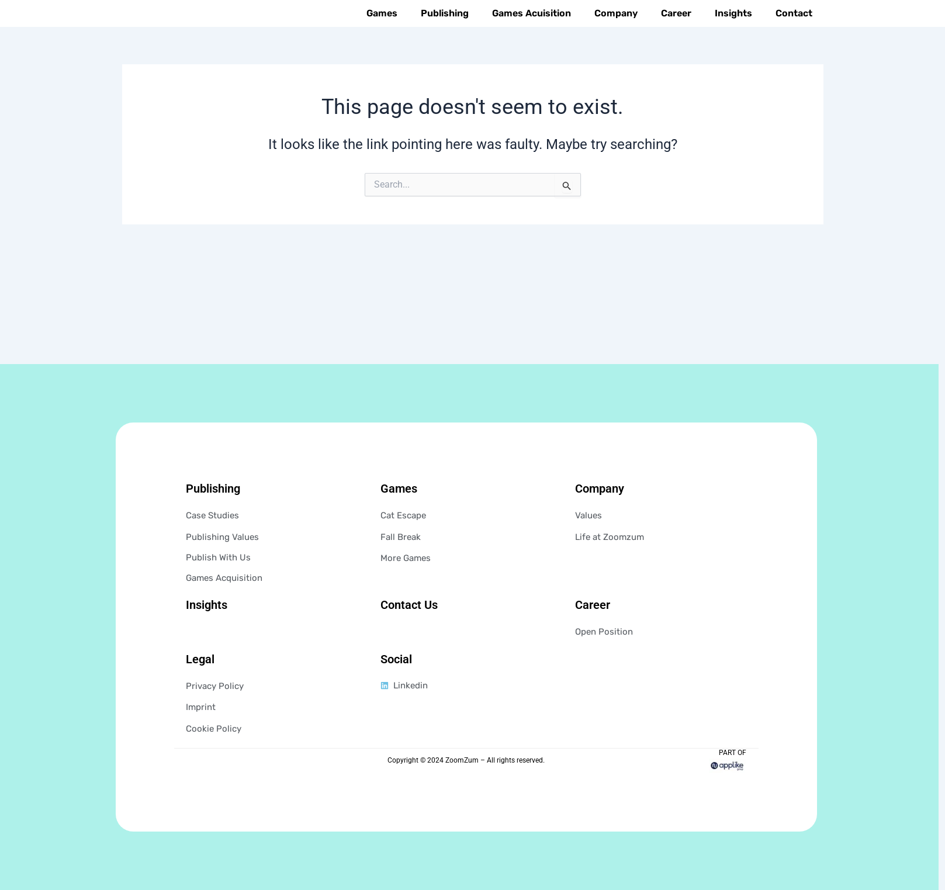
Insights (733, 38)
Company (616, 38)
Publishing (445, 38)
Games (381, 38)
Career (676, 38)
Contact (794, 38)
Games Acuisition (531, 38)
